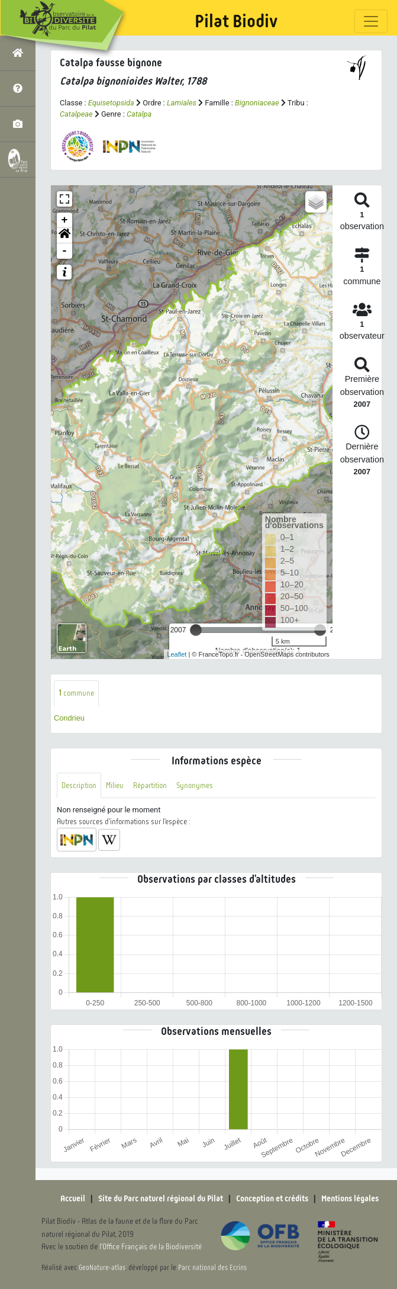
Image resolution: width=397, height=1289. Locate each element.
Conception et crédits (272, 1198)
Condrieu (69, 717)
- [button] (65, 251)
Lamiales (181, 102)
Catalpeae (76, 114)
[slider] (196, 630)
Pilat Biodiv (236, 21)
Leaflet (176, 654)
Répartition (150, 785)
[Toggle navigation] (371, 21)
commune (76, 693)
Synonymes (194, 785)
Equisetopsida (111, 102)
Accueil (72, 1198)
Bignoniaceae (257, 102)
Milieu (115, 785)
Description (79, 785)
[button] (64, 235)
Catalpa (139, 114)
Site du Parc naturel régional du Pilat (160, 1198)
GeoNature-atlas (102, 1268)
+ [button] (65, 220)
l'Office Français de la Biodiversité (150, 1246)
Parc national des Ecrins (212, 1268)
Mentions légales (350, 1198)
